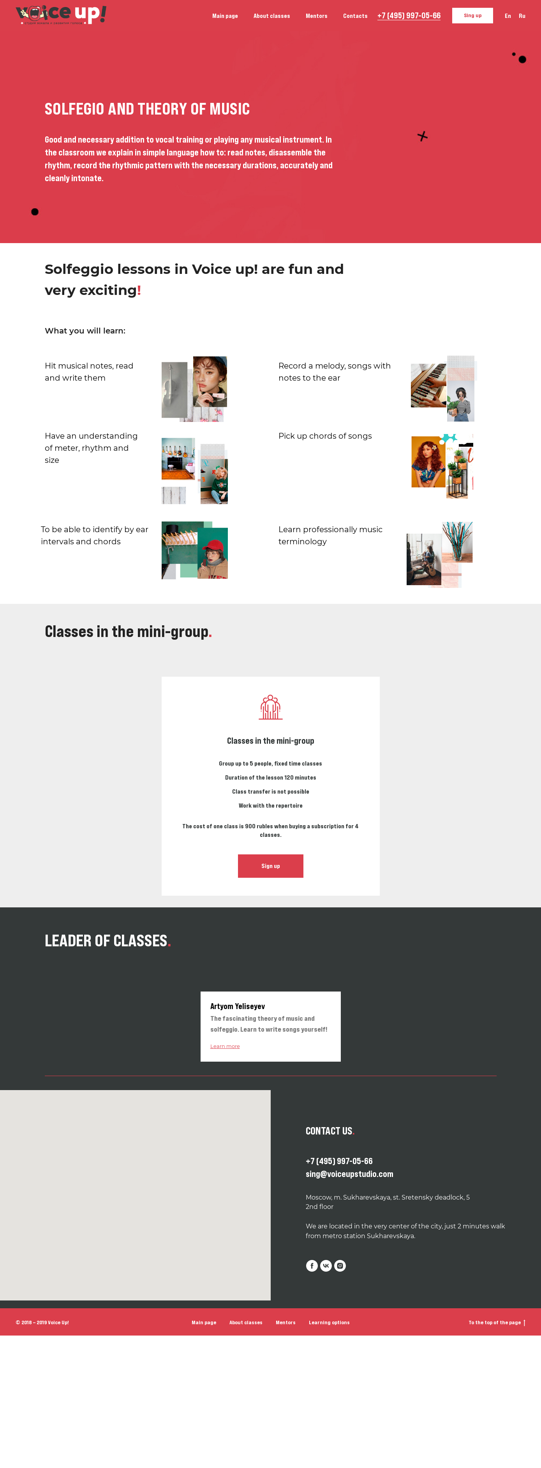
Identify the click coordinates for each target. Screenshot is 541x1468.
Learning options (329, 1322)
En (508, 15)
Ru (522, 15)
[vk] (326, 1266)
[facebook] (312, 1266)
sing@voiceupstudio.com (349, 1174)
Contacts (355, 15)
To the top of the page (497, 1322)
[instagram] (340, 1266)
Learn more (225, 1046)
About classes (272, 15)
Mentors (317, 15)
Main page (225, 15)
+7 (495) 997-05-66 (409, 15)
